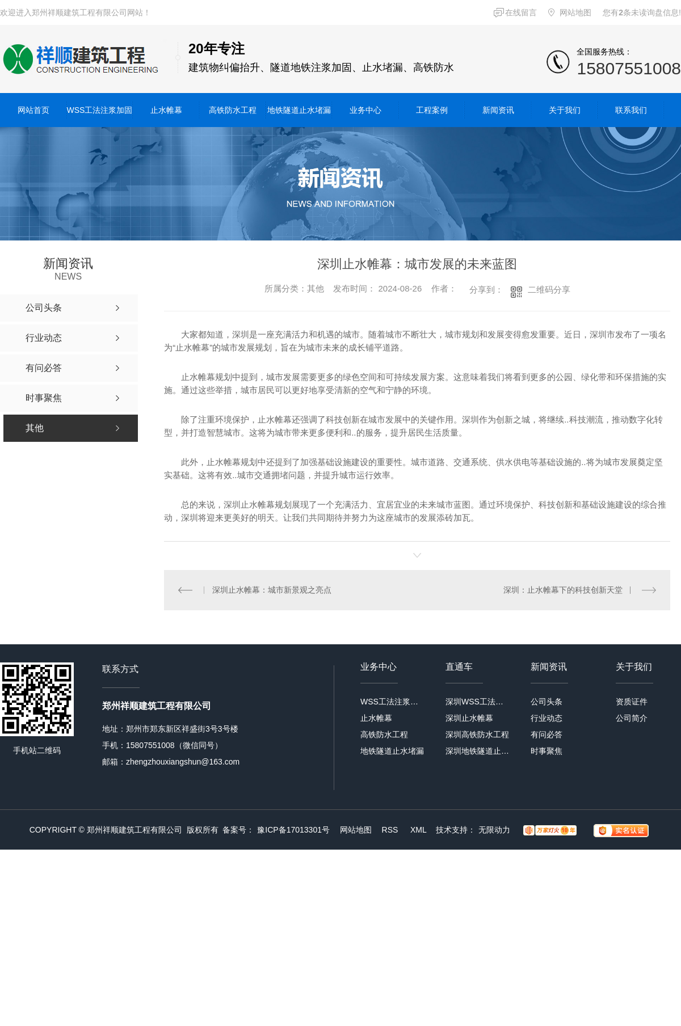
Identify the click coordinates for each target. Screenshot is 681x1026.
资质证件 (632, 702)
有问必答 (546, 734)
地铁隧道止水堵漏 (299, 110)
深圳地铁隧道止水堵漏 (478, 751)
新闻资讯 (498, 110)
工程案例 (432, 110)
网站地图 (575, 12)
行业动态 (546, 718)
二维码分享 (549, 289)
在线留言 (521, 12)
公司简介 (632, 718)
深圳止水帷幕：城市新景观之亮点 (271, 589)
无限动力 (494, 829)
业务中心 (365, 110)
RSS (391, 829)
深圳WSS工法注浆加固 (478, 702)
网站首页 (33, 110)
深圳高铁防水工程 (477, 734)
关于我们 (565, 110)
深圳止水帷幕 (469, 718)
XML (419, 829)
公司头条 (546, 702)
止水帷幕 (166, 110)
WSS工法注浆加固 (100, 110)
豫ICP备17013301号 (293, 829)
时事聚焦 (546, 751)
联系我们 (631, 110)
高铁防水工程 (233, 110)
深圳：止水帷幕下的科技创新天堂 (563, 589)
